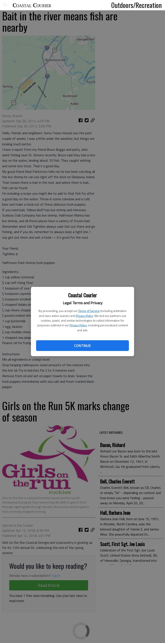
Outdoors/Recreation (136, 5)
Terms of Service (89, 311)
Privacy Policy (84, 315)
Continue (82, 345)
